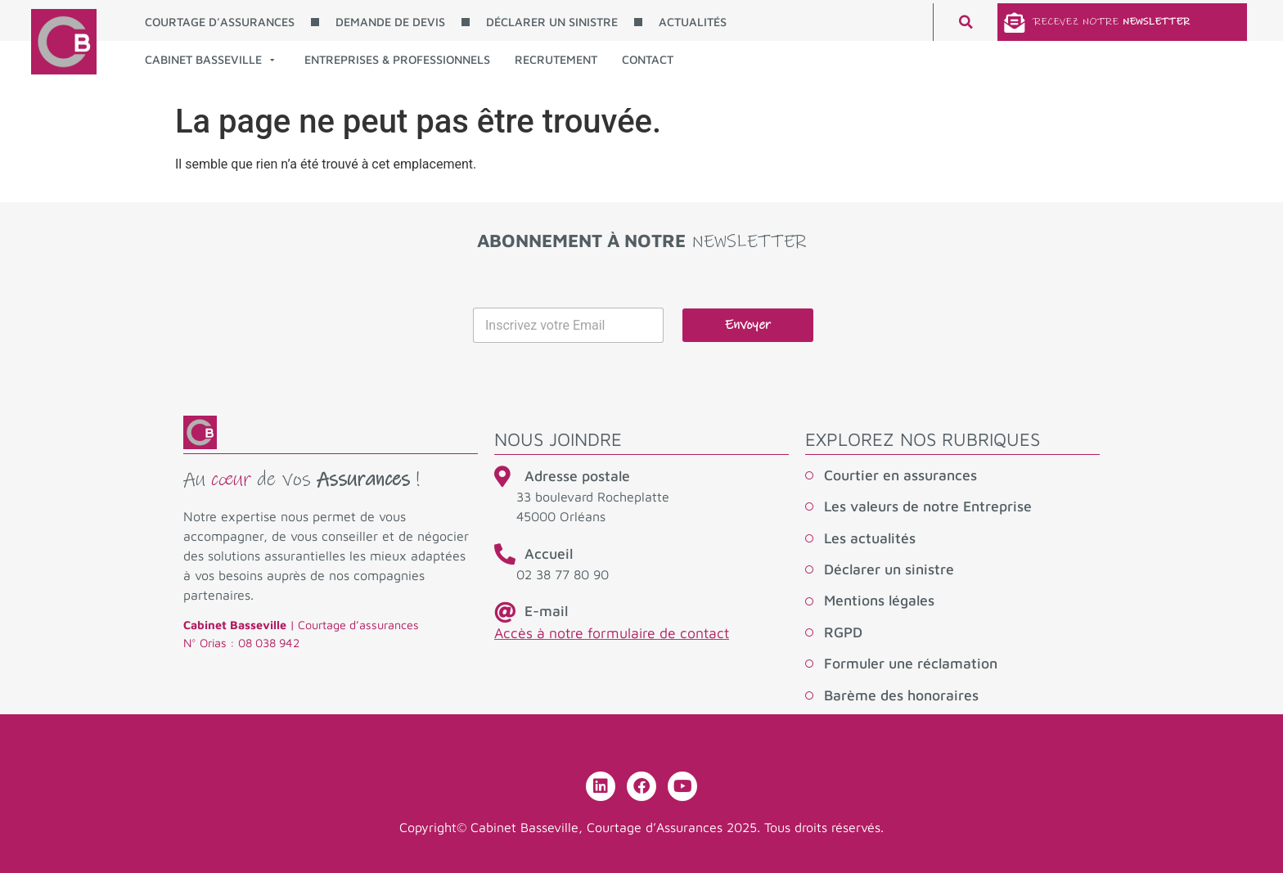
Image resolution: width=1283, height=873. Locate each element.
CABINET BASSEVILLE (209, 60)
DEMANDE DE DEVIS (390, 22)
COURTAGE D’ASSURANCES (220, 22)
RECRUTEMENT (556, 59)
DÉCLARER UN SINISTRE (552, 22)
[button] (965, 22)
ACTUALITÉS (693, 22)
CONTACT (647, 59)
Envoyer (748, 325)
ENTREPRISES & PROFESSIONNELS (397, 59)
